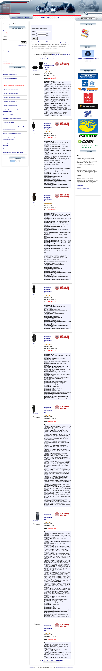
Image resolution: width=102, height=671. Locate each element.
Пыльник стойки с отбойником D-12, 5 (48, 126)
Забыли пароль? (21, 45)
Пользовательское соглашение (64, 667)
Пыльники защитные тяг (10, 101)
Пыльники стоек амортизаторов (57, 42)
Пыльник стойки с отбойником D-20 (48, 516)
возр (53, 54)
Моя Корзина (6, 32)
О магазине (6, 53)
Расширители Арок (8, 122)
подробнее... (37, 69)
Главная (34, 42)
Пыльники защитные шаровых (12, 97)
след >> (53, 58)
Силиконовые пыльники (10, 78)
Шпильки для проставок (10, 74)
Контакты (20, 17)
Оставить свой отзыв (83, 188)
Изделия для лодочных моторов (11, 133)
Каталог (27, 17)
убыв (57, 54)
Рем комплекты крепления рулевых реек (14, 126)
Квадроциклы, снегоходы (10, 129)
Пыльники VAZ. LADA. (10, 105)
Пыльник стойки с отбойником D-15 (48, 290)
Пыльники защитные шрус (11, 89)
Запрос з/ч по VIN (8, 63)
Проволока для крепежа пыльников (13, 152)
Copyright (31, 667)
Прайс (14, 17)
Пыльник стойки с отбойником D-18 (48, 339)
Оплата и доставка (8, 51)
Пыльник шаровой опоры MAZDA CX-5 (88, 59)
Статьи (5, 61)
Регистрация (6, 30)
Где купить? (6, 59)
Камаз (4, 148)
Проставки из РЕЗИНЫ (9, 71)
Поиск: (78, 18)
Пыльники (6, 82)
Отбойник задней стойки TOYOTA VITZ (49, 66)
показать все (59, 58)
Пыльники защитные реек (11, 93)
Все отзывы (80, 185)
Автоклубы (6, 55)
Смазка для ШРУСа (8, 114)
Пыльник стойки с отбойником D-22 (48, 627)
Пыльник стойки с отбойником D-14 (48, 198)
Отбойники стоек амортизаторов (12, 118)
